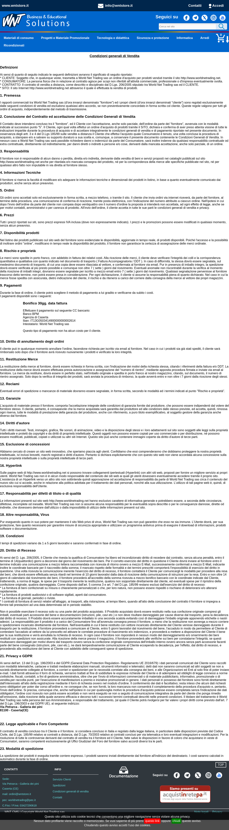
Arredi (204, 38)
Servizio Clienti (62, 779)
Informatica (185, 38)
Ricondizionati (14, 45)
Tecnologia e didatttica (113, 38)
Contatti (194, 5)
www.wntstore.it (15, 5)
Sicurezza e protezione (153, 38)
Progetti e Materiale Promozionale (65, 38)
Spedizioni (59, 785)
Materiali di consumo (19, 38)
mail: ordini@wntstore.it (16, 794)
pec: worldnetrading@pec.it (19, 800)
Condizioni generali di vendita (71, 791)
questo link (152, 821)
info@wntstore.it (119, 5)
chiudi (176, 821)
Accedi (218, 5)
